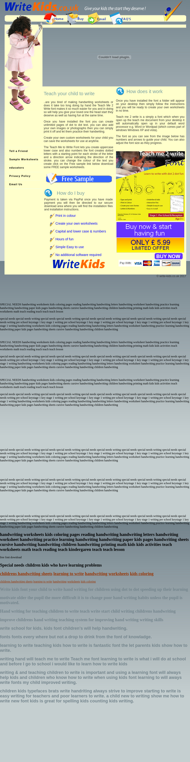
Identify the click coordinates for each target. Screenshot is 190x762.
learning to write (68, 573)
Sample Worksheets (23, 159)
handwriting (96, 573)
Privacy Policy (20, 176)
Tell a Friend (18, 151)
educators (16, 167)
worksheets (118, 573)
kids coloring (142, 573)
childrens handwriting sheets (26, 573)
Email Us (15, 184)
